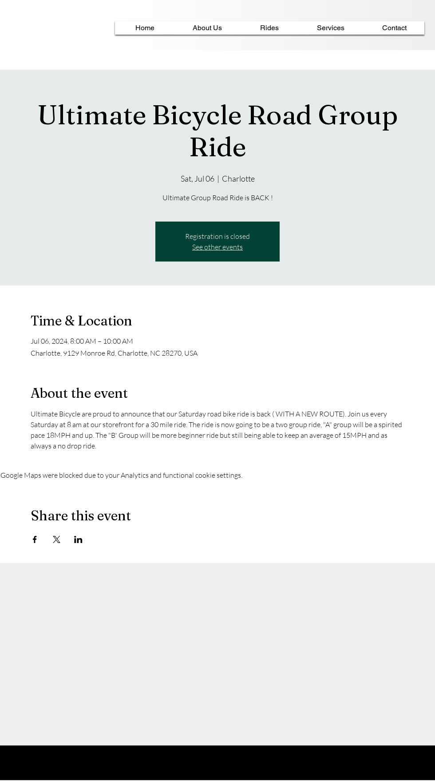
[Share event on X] (56, 539)
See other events (217, 246)
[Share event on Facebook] (35, 539)
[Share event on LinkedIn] (78, 539)
